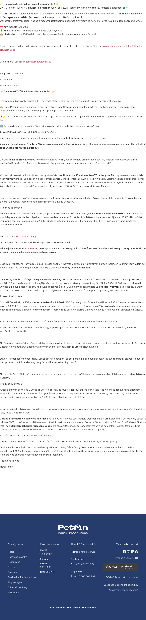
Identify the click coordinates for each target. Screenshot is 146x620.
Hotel (11, 551)
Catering (12, 572)
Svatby (11, 567)
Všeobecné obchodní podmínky (121, 584)
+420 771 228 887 (84, 564)
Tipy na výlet (15, 582)
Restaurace (14, 562)
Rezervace (13, 592)
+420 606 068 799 (84, 576)
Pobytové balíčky (17, 556)
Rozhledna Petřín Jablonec (22, 577)
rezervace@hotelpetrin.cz (37, 61)
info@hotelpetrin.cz (84, 551)
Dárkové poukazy (17, 587)
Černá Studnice (44, 435)
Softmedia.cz (89, 607)
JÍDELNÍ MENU (47, 572)
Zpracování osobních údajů (123, 590)
